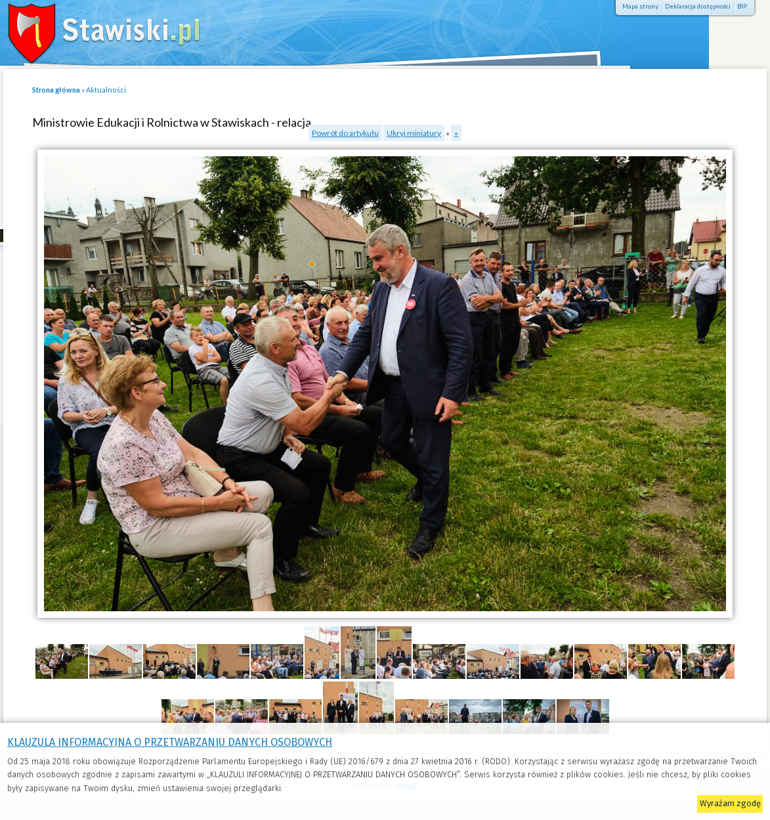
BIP (742, 6)
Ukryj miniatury (414, 133)
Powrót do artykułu (345, 133)
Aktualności (106, 89)
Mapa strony (640, 6)
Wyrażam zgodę (730, 803)
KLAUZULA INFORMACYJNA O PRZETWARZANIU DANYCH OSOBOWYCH (169, 742)
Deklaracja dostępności (698, 6)
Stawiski (95, 29)
